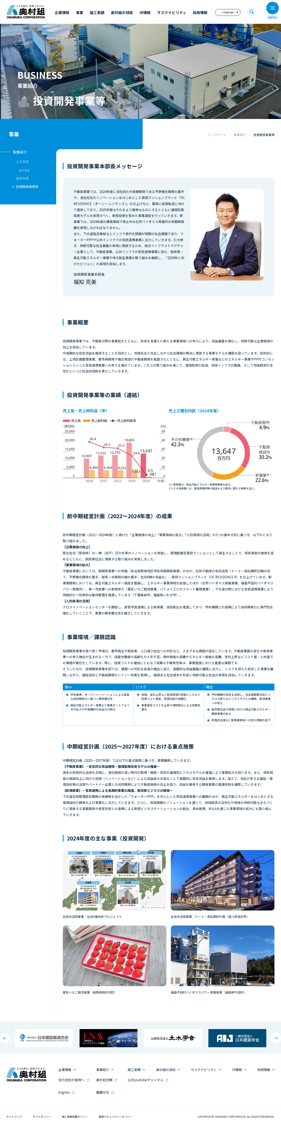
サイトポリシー (42, 1116)
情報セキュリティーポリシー (115, 1116)
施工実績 (134, 1069)
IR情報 (237, 1069)
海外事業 (24, 170)
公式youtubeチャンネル (145, 1080)
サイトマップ (14, 1116)
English (64, 1092)
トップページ (217, 135)
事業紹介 (240, 135)
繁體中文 (102, 1092)
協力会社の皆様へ (71, 1080)
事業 (14, 134)
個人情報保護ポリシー (75, 1116)
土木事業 (22, 161)
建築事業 (22, 178)
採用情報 (263, 1069)
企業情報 (64, 1069)
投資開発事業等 (27, 186)
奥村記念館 (104, 1080)
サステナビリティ (204, 1069)
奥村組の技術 (166, 1069)
